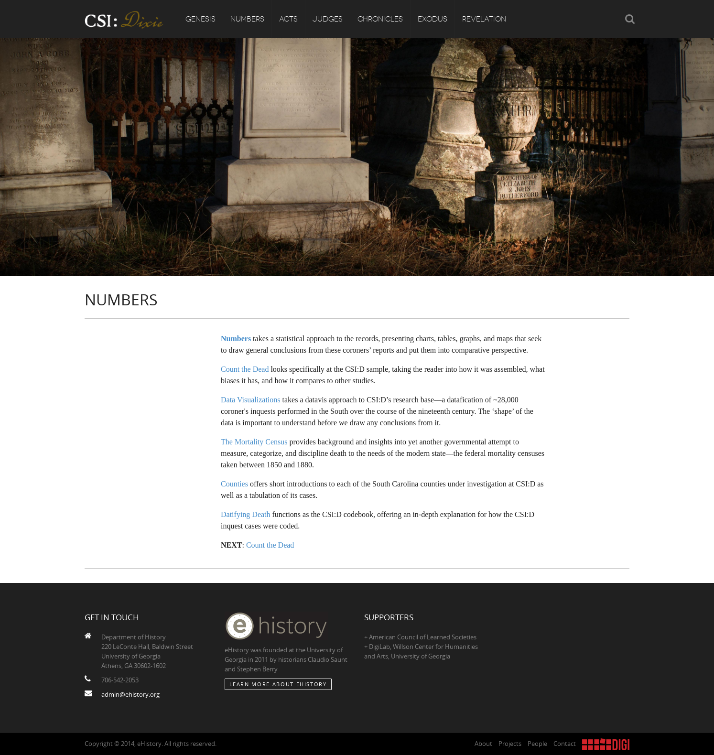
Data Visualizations (251, 400)
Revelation (484, 19)
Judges (328, 19)
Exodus (432, 19)
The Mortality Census (254, 442)
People (537, 743)
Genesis (200, 19)
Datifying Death (245, 514)
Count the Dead (245, 369)
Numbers (247, 19)
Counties (234, 484)
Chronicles (380, 19)
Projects (509, 743)
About (483, 743)
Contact (564, 743)
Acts (288, 19)
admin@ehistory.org (130, 694)
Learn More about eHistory (278, 684)
